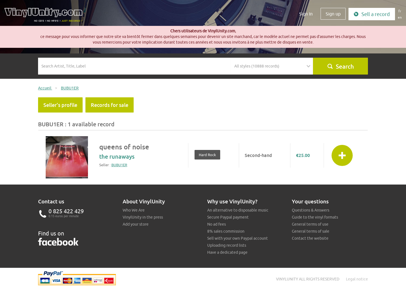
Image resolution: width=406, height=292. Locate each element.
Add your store (136, 224)
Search (340, 66)
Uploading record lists (226, 245)
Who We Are (134, 210)
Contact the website (310, 238)
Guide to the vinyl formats (315, 217)
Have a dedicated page (227, 252)
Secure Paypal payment (228, 217)
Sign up (333, 13)
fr (399, 11)
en (400, 17)
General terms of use (310, 224)
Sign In (306, 13)
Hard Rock (207, 154)
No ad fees (216, 224)
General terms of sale (310, 231)
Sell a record (372, 14)
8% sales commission (225, 231)
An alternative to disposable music (237, 210)
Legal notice (357, 279)
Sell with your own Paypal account (237, 238)
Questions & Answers (310, 210)
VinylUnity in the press (143, 217)
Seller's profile (60, 105)
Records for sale (109, 105)
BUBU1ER (119, 165)
